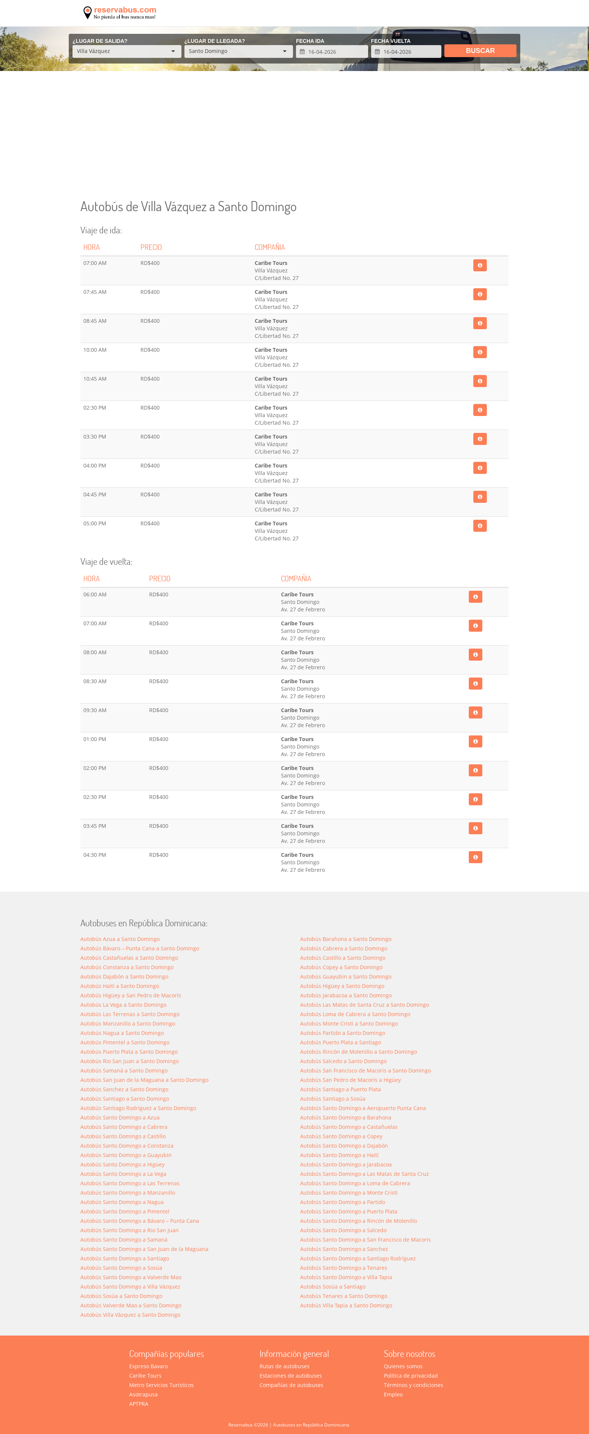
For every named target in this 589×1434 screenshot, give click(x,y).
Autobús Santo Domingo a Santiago (124, 1258)
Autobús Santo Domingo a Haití (339, 1155)
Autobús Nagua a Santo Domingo (122, 1032)
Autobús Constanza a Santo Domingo (127, 967)
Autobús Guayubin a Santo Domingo (345, 976)
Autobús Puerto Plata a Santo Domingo (129, 1051)
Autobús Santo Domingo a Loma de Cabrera (355, 1183)
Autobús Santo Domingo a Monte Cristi (349, 1192)
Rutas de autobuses (285, 1366)
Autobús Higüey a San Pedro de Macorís (130, 995)
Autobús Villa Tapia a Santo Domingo (346, 1305)
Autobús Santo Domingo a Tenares (343, 1267)
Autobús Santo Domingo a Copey (341, 1136)
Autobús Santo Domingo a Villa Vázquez (130, 1286)
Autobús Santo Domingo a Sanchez (344, 1248)
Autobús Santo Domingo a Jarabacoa (346, 1164)
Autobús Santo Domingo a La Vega (123, 1173)
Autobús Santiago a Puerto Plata (340, 1089)
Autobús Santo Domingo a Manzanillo (127, 1192)
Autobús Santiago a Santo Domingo (124, 1098)
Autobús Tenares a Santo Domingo (343, 1295)
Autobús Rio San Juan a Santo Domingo (129, 1061)
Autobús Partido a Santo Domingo (342, 1032)
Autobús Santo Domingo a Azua (120, 1117)
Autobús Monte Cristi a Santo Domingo (349, 1023)
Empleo (393, 1394)
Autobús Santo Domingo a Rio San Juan (129, 1230)
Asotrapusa (143, 1394)
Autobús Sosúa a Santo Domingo (121, 1295)
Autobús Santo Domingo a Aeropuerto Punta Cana (363, 1108)
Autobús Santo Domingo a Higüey (122, 1164)
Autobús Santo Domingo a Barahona (345, 1117)
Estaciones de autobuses (291, 1375)
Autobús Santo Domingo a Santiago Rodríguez (358, 1258)
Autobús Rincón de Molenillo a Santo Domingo (358, 1051)
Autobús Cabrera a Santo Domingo (343, 948)
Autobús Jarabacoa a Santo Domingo (346, 995)
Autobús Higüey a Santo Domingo (342, 985)
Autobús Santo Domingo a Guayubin (126, 1155)
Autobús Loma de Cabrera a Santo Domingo (355, 1014)
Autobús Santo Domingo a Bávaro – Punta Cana (139, 1220)
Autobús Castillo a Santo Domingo (342, 957)
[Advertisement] (294, 135)
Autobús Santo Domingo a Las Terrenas (130, 1183)
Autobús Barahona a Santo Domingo (345, 938)
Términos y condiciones (413, 1385)
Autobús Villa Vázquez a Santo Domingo (130, 1314)
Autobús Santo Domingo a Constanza (127, 1145)
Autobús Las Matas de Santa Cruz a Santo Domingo (364, 1004)
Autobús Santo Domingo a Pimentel (124, 1211)
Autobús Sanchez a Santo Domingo (124, 1089)
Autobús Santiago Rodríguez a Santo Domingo (138, 1108)
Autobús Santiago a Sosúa (332, 1098)
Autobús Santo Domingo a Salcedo (343, 1230)
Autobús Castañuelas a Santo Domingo (129, 957)
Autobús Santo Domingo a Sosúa (121, 1267)
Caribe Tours (145, 1375)
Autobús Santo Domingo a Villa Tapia (346, 1277)
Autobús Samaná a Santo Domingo (124, 1070)
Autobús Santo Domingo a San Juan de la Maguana (144, 1248)
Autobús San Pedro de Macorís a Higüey (350, 1079)
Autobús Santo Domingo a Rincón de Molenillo (358, 1220)
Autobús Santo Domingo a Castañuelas (349, 1126)
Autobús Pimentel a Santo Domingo (124, 1042)
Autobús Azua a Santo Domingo (120, 938)
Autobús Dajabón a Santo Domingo (124, 976)
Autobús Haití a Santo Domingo (119, 985)
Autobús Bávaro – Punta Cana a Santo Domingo (139, 948)
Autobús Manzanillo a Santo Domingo (127, 1023)
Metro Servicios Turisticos (161, 1385)
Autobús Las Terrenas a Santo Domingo (130, 1014)
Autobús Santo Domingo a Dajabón (344, 1145)
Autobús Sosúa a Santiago (332, 1286)
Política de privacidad (411, 1375)
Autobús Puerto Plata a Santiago (340, 1042)
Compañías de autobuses (291, 1385)
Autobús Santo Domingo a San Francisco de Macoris (365, 1239)
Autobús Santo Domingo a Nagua (122, 1202)
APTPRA (138, 1403)
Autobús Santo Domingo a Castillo (123, 1136)
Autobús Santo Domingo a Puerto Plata (348, 1211)
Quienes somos (403, 1366)
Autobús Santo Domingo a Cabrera (124, 1126)
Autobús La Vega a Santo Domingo (123, 1004)
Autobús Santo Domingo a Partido (342, 1202)
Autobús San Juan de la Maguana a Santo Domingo (144, 1079)
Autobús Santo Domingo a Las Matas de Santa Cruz (364, 1173)
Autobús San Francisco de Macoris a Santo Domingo (365, 1070)
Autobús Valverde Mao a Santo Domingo (130, 1305)
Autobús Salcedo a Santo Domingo (343, 1061)
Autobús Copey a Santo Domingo (341, 967)
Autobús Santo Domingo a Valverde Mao (130, 1277)
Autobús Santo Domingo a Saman (124, 1239)
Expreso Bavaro (148, 1366)
